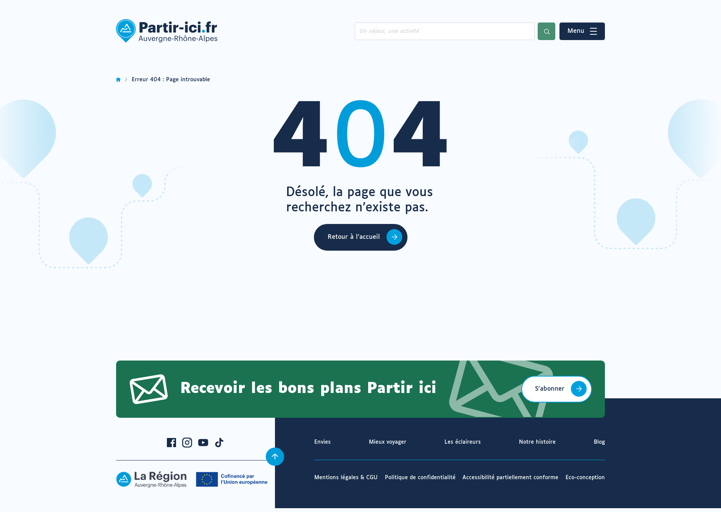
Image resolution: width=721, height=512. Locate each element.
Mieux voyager (387, 442)
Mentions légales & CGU (346, 477)
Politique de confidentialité (420, 477)
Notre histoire (537, 442)
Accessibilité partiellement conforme (510, 477)
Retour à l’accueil (354, 237)
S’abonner (549, 389)
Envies (322, 442)
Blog (599, 442)
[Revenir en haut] (275, 457)
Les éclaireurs (463, 442)
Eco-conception (585, 477)
